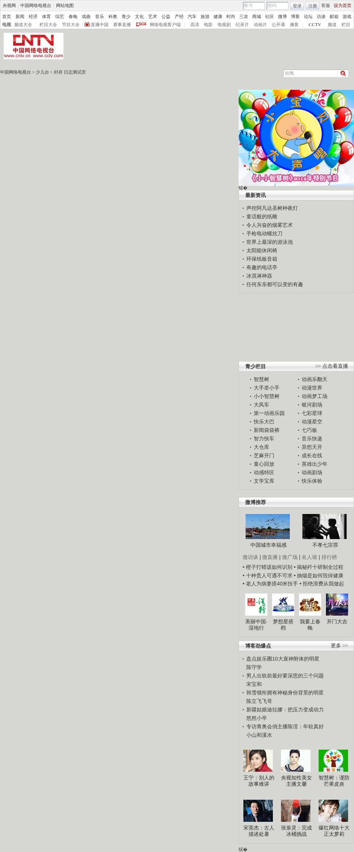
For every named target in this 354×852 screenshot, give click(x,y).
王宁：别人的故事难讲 (258, 781)
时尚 (230, 16)
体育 (46, 16)
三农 (243, 16)
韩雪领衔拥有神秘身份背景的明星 (285, 693)
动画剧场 (312, 472)
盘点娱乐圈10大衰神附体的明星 (282, 659)
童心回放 (264, 464)
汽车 (192, 16)
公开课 (278, 24)
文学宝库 (264, 481)
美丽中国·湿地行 (256, 625)
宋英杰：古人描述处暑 (258, 831)
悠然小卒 (256, 718)
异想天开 (312, 447)
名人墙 (309, 557)
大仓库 (261, 447)
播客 (294, 24)
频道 (332, 24)
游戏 (347, 16)
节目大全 (71, 24)
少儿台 (42, 72)
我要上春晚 (310, 625)
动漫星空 (312, 422)
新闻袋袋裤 (267, 430)
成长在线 (312, 455)
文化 (139, 16)
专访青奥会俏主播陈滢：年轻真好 (285, 726)
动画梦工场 (314, 396)
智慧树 (261, 379)
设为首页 (342, 5)
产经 (179, 16)
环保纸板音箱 (261, 259)
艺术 (152, 16)
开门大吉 (337, 621)
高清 (194, 24)
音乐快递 (312, 438)
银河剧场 (312, 405)
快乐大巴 (264, 422)
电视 (6, 24)
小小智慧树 (267, 396)
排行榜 (329, 557)
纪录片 (242, 24)
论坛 (308, 16)
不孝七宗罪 (325, 545)
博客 (295, 16)
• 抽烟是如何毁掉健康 (319, 575)
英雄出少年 (314, 464)
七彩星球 (312, 413)
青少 (126, 16)
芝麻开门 (264, 455)
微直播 (270, 557)
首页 (6, 16)
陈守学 (254, 667)
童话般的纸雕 (261, 216)
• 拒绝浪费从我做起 (321, 584)
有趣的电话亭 (261, 267)
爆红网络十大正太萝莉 (334, 831)
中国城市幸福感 (268, 545)
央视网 (9, 5)
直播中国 (99, 24)
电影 (208, 24)
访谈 (321, 16)
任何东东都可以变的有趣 (274, 284)
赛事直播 (122, 24)
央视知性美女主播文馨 (296, 781)
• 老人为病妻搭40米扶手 (270, 584)
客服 (325, 5)
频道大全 (23, 24)
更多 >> (339, 645)
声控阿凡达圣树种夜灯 (272, 208)
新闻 (19, 16)
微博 (282, 16)
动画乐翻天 (314, 379)
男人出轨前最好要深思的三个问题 (285, 676)
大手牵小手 (267, 388)
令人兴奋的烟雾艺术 (269, 225)
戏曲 (86, 16)
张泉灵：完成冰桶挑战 (296, 831)
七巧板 (309, 430)
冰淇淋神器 (259, 276)
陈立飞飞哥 (259, 701)
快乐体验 (312, 481)
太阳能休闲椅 (261, 250)
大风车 (261, 405)
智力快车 (264, 438)
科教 (112, 16)
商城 (256, 16)
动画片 (260, 24)
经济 (33, 16)
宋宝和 (254, 684)
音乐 (99, 16)
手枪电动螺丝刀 (264, 233)
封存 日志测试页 (70, 72)
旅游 (205, 16)
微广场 (290, 557)
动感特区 (264, 472)
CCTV (315, 24)
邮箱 (334, 16)
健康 (218, 16)
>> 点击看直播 (331, 366)
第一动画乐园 (269, 413)
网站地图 (65, 5)
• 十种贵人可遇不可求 (268, 575)
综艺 (59, 16)
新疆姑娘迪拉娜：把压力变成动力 (285, 709)
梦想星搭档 (283, 625)
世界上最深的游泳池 (269, 242)
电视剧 (224, 24)
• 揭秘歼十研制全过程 (319, 567)
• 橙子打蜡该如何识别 (267, 567)
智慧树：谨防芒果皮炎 (334, 781)
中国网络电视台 (35, 5)
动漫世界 (312, 388)
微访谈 (250, 557)
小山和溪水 (259, 735)
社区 (269, 16)
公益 (166, 16)
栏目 (345, 24)
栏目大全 (48, 24)
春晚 (73, 16)
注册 (312, 5)
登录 (297, 5)
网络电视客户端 (165, 24)
